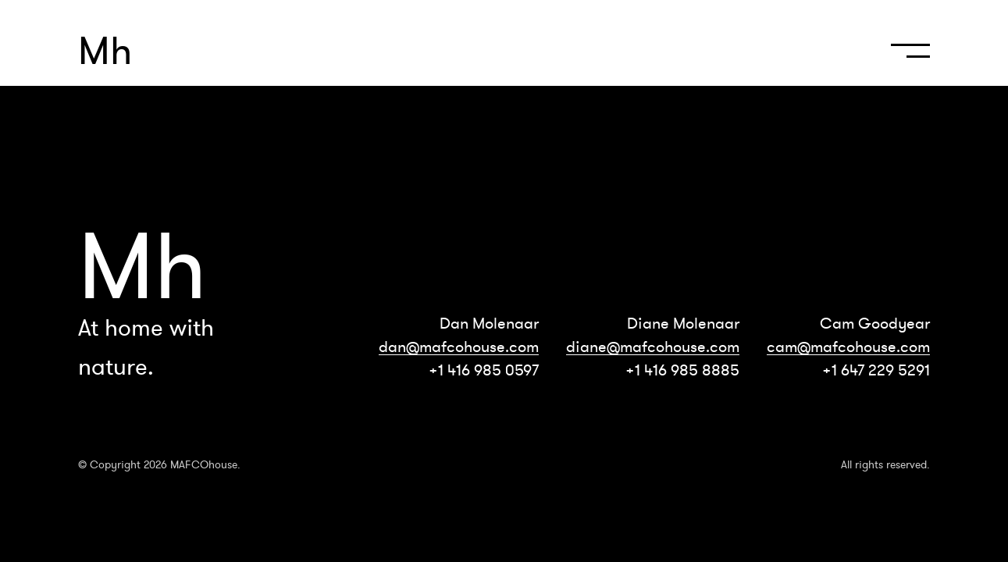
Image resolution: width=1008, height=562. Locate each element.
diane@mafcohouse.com (652, 346)
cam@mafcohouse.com (848, 346)
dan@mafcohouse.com (459, 346)
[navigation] (906, 57)
